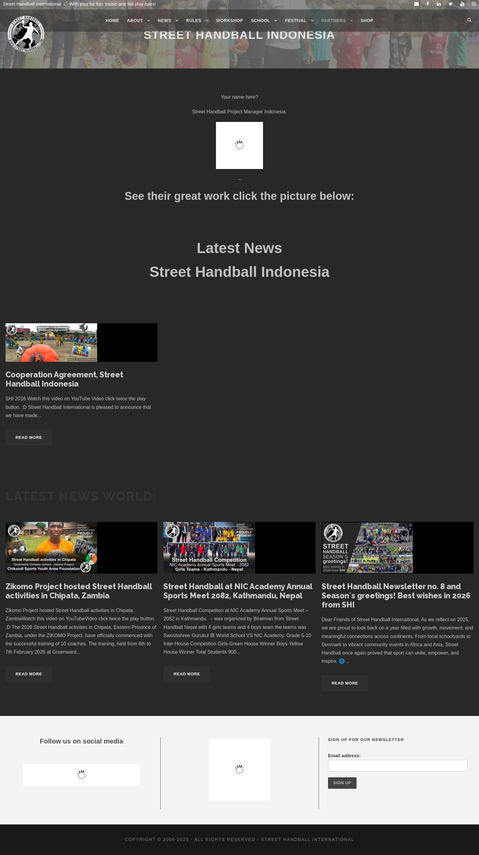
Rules (193, 20)
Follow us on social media (81, 741)
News (164, 20)
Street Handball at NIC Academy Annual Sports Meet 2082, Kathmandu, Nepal (237, 591)
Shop (367, 20)
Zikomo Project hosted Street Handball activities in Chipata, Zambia (78, 591)
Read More (29, 437)
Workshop (229, 20)
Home (112, 20)
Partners (333, 20)
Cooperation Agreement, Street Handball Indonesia (64, 379)
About (135, 20)
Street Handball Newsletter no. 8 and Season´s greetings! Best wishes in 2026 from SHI (396, 595)
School (260, 20)
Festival (296, 20)
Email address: (344, 755)
